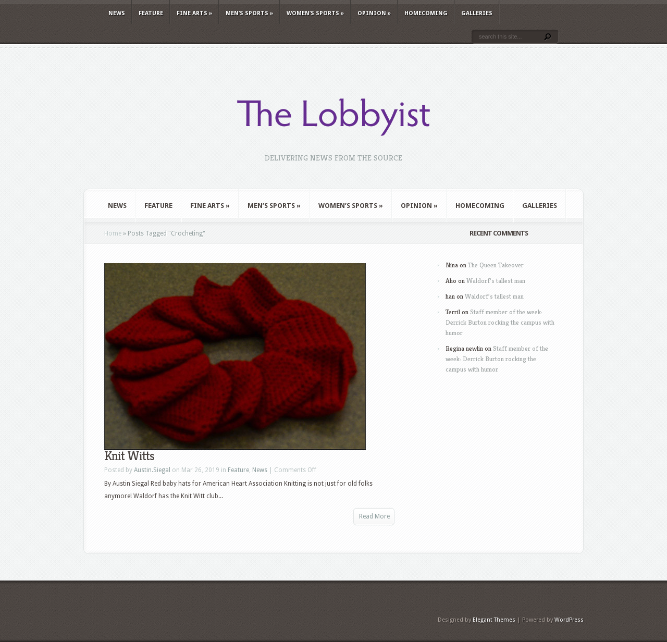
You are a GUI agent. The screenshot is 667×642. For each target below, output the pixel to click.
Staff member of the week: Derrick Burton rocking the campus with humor (500, 322)
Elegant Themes (494, 619)
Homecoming (426, 13)
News (116, 13)
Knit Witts (129, 456)
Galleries (476, 13)
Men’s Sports (249, 13)
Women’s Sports (315, 13)
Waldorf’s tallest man (495, 280)
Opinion (374, 13)
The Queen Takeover (496, 265)
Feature (151, 13)
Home (112, 233)
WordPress (569, 619)
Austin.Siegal (152, 470)
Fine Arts (194, 13)
